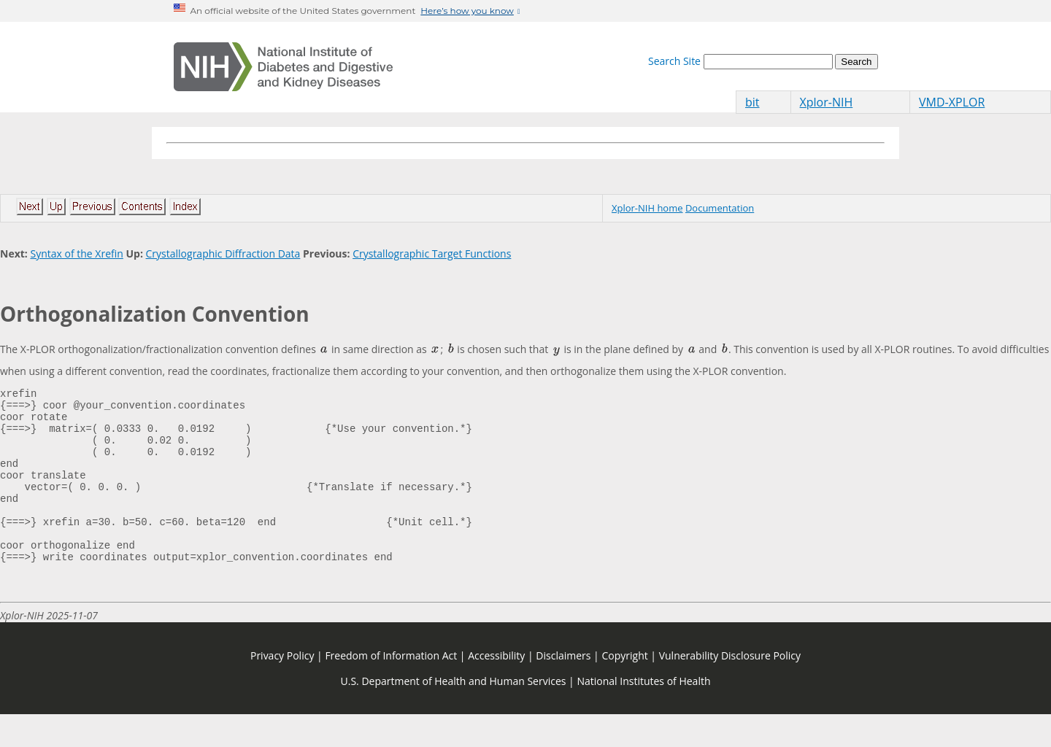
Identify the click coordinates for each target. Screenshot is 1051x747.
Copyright (624, 688)
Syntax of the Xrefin (76, 253)
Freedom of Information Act (391, 688)
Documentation (719, 207)
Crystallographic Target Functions (432, 253)
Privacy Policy (282, 688)
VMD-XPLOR (952, 102)
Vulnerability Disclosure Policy (730, 688)
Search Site (674, 61)
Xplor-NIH (826, 102)
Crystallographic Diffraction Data (223, 253)
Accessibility (496, 688)
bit (752, 102)
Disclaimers (563, 688)
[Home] (283, 67)
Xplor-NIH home (647, 207)
